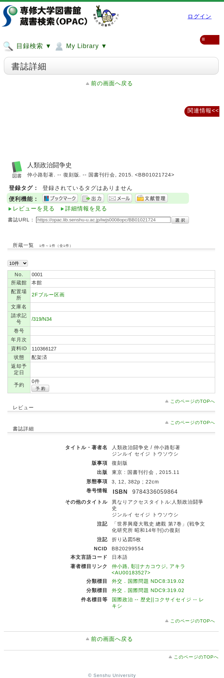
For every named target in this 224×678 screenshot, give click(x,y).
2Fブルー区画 (47, 294)
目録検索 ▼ (27, 46)
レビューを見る (34, 208)
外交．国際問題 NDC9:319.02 (148, 590)
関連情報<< (203, 111)
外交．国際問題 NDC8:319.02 (148, 581)
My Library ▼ (80, 46)
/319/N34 (41, 319)
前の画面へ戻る (112, 83)
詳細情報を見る (86, 208)
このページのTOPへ (192, 401)
